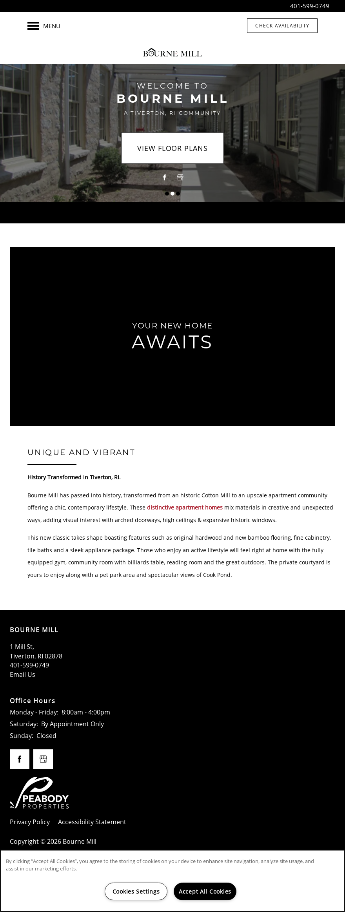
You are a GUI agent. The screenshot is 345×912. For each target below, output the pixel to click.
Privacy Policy (30, 822)
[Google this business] (180, 177)
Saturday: (24, 724)
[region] (172, 881)
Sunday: (21, 735)
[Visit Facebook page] (165, 177)
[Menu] (43, 26)
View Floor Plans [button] (172, 148)
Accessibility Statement (92, 822)
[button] (282, 25)
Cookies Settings (136, 891)
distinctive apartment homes (185, 507)
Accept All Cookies (205, 891)
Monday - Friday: (34, 712)
